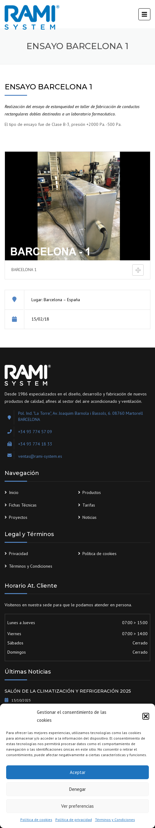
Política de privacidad (73, 819)
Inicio (13, 492)
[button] (146, 716)
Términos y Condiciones (115, 819)
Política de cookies (36, 819)
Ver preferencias (77, 806)
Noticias (89, 517)
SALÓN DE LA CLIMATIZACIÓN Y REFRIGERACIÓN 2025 (68, 691)
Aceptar (77, 772)
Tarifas (88, 505)
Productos (91, 492)
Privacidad (18, 553)
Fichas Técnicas (23, 505)
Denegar (77, 789)
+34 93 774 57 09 (35, 431)
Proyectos (18, 517)
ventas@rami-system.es (40, 456)
